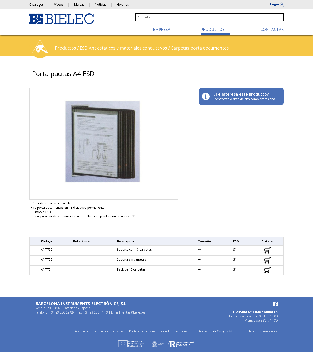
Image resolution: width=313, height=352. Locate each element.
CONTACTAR (272, 29)
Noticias (100, 4)
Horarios (123, 4)
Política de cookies (142, 331)
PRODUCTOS (213, 29)
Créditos (201, 331)
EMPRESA (161, 29)
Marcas (79, 4)
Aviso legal (81, 331)
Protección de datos (109, 331)
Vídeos (58, 4)
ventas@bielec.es (133, 312)
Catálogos (36, 4)
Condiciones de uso (175, 331)
